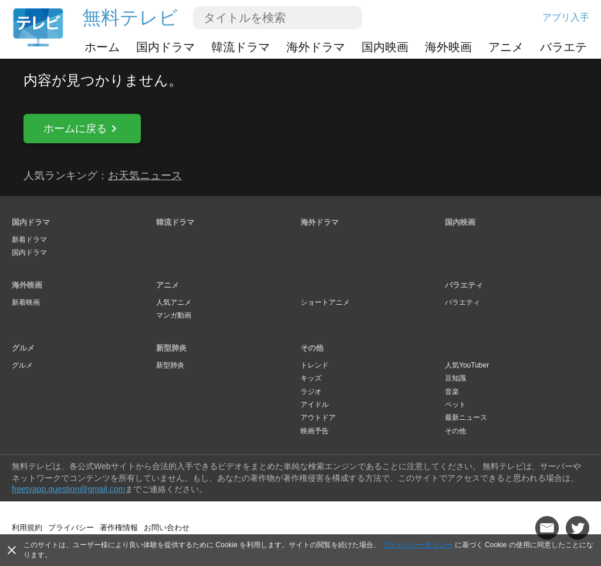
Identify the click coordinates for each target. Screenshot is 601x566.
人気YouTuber (467, 365)
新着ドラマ (29, 239)
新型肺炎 (171, 347)
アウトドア (318, 417)
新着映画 (26, 302)
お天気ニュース (145, 175)
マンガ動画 (173, 315)
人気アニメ (173, 302)
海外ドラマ (315, 47)
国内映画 (385, 47)
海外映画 (448, 47)
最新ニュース (466, 417)
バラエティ (569, 47)
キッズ (311, 378)
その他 (311, 347)
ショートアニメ (325, 302)
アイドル (314, 404)
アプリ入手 (565, 17)
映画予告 (314, 431)
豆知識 (455, 378)
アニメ (506, 47)
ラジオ (311, 392)
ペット (455, 404)
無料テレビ (130, 17)
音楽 (452, 392)
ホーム (102, 47)
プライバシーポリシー (417, 545)
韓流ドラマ (240, 47)
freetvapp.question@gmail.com (68, 489)
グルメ (23, 347)
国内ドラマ (165, 47)
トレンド (314, 365)
